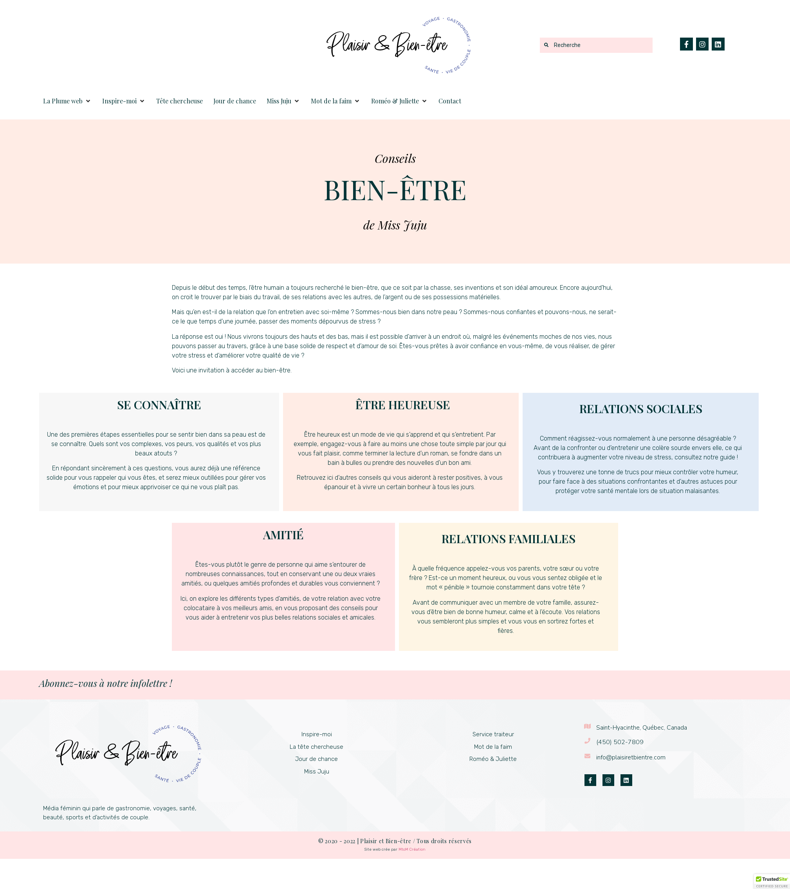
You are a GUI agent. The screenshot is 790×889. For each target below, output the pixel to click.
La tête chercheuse (316, 746)
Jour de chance (316, 759)
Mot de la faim (493, 746)
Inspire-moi (316, 734)
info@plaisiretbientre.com (631, 757)
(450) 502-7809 (620, 742)
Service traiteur (493, 734)
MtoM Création (412, 849)
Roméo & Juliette (493, 759)
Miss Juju (316, 771)
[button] (67, 101)
